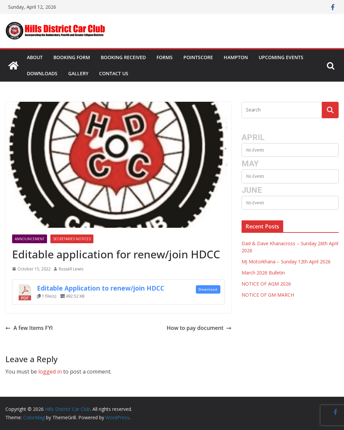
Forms (165, 57)
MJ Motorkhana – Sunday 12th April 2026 (286, 261)
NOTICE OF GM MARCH (268, 295)
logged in (50, 371)
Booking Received (123, 57)
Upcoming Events (281, 57)
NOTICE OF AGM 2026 (266, 284)
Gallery (78, 73)
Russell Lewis (71, 269)
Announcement (29, 238)
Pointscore (198, 57)
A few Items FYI (29, 328)
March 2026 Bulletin (263, 272)
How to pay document (199, 328)
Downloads (42, 73)
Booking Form (71, 57)
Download (208, 289)
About (35, 57)
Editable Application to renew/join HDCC (100, 288)
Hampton (236, 57)
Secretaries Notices (72, 238)
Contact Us (113, 73)
